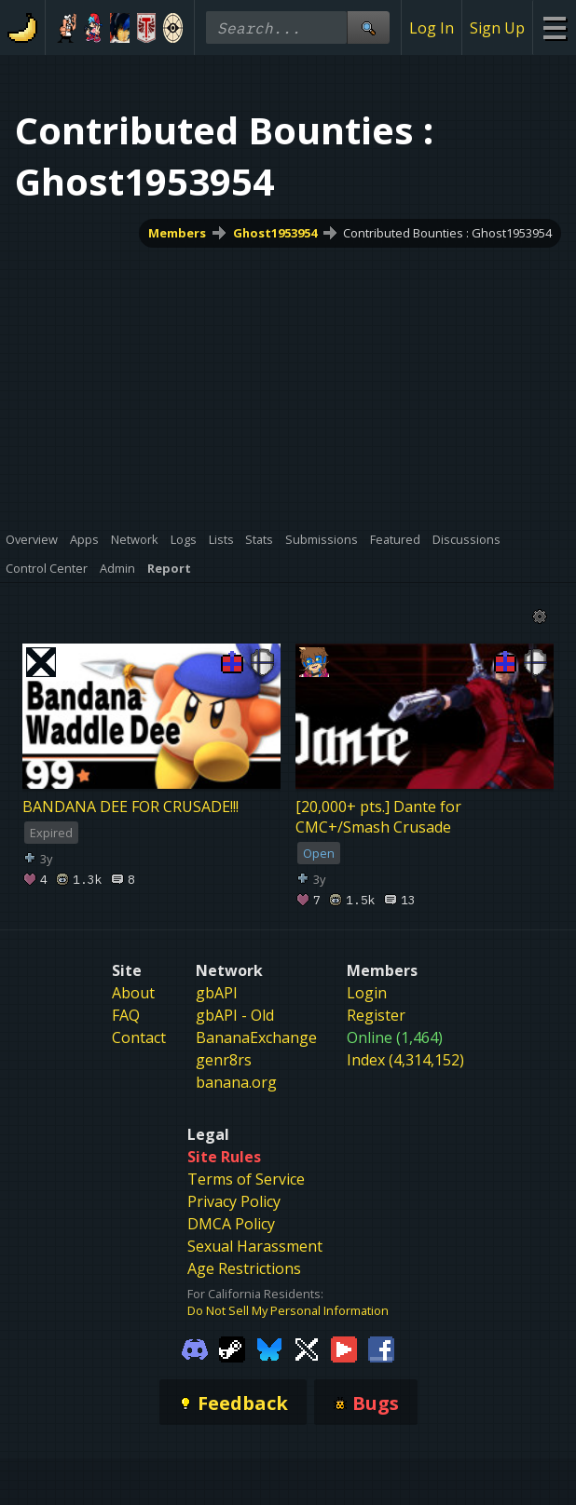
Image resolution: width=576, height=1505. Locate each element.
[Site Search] (368, 27)
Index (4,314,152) (405, 1060)
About (133, 993)
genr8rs (224, 1060)
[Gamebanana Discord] (195, 1348)
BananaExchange (256, 1037)
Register (376, 1015)
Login (367, 993)
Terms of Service (246, 1179)
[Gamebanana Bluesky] (269, 1348)
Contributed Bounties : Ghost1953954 (447, 232)
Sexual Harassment (254, 1246)
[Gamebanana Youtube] (344, 1348)
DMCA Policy (231, 1223)
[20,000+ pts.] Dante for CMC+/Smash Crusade (378, 816)
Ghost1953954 (275, 232)
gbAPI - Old (235, 1015)
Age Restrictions (244, 1268)
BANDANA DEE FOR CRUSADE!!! (130, 806)
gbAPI (217, 993)
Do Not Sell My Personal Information (288, 1310)
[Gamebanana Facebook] (381, 1348)
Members (177, 232)
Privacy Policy (234, 1201)
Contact (139, 1037)
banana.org (236, 1082)
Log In (431, 28)
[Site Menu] (554, 27)
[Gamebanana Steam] (232, 1348)
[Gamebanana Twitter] (307, 1348)
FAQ (126, 1015)
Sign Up (497, 28)
